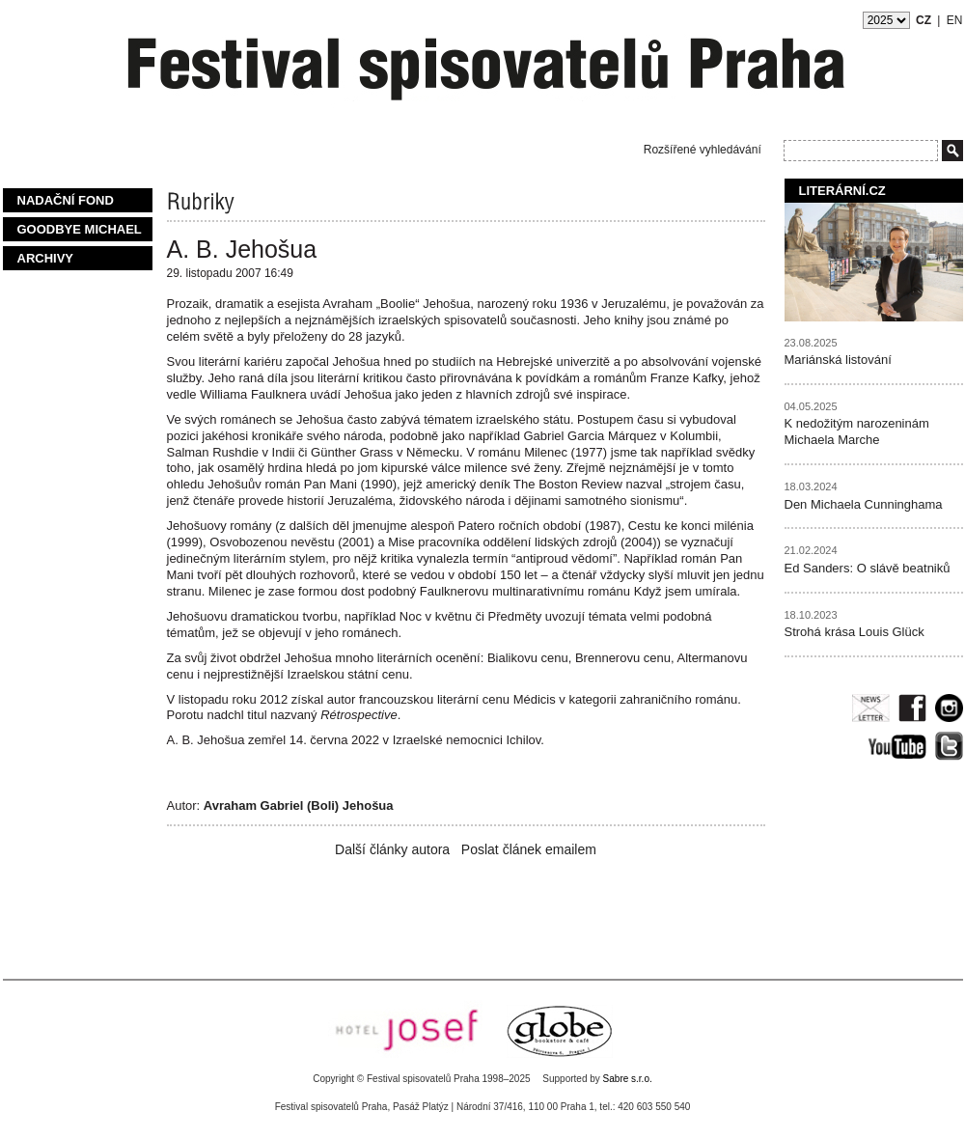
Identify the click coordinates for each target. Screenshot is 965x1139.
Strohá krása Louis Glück (854, 632)
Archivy (45, 258)
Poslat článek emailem (528, 849)
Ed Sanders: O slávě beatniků (868, 568)
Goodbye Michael (79, 229)
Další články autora (392, 849)
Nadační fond (65, 200)
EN (955, 20)
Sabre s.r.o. (627, 1078)
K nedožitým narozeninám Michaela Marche (857, 431)
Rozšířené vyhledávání (702, 149)
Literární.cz (842, 190)
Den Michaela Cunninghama (864, 504)
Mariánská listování (838, 359)
